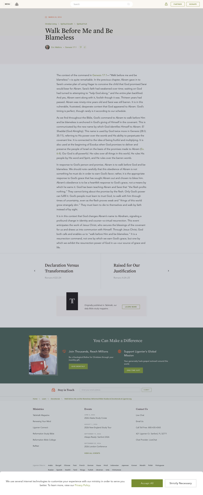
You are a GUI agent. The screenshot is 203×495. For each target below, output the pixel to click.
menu (7, 4)
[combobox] (98, 4)
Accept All (147, 483)
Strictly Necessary (181, 483)
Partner (178, 4)
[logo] (17, 4)
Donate (193, 4)
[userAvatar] (166, 4)
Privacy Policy (82, 485)
